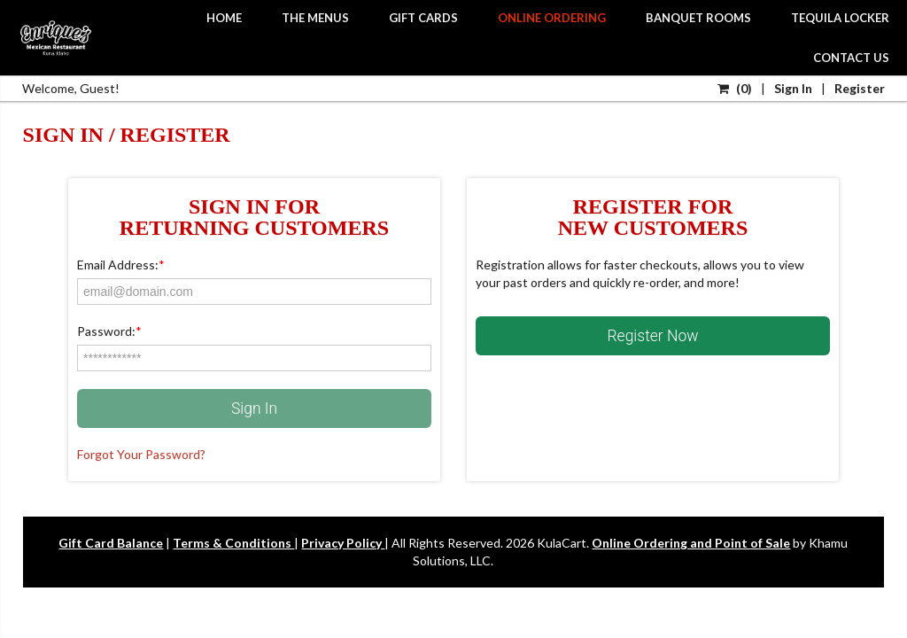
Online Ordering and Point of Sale (691, 542)
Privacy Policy (342, 542)
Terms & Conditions (233, 542)
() (734, 88)
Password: (109, 330)
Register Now (653, 336)
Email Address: (121, 264)
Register (859, 88)
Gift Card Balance (110, 542)
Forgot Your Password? (141, 454)
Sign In (793, 88)
